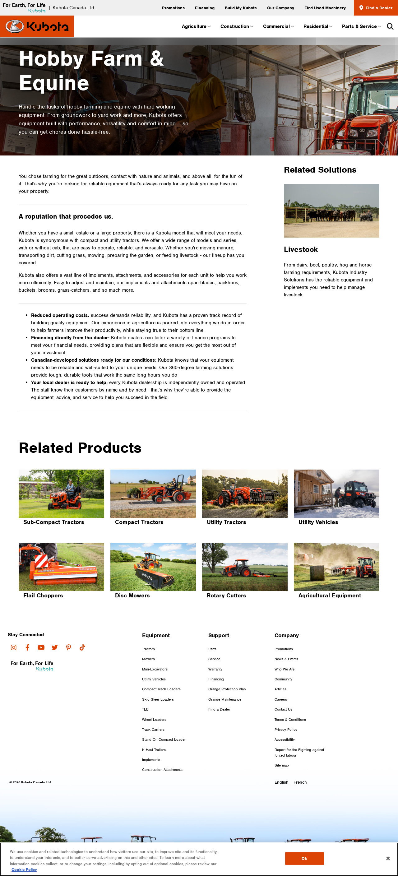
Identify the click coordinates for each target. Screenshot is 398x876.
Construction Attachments (162, 758)
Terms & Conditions (290, 708)
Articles (280, 677)
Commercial (278, 26)
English (282, 770)
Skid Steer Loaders (158, 687)
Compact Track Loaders (161, 677)
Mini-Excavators (155, 657)
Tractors (148, 637)
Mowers (148, 647)
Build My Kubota (241, 8)
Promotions (173, 8)
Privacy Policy (286, 718)
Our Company (280, 8)
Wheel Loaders (154, 708)
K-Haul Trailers (154, 738)
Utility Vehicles (154, 667)
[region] (199, 859)
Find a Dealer (376, 8)
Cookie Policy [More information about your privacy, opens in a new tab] (24, 869)
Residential (317, 26)
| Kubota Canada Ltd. (47, 8)
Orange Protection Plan (227, 677)
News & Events (286, 647)
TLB (145, 698)
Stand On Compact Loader (164, 728)
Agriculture (196, 26)
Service (214, 647)
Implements (151, 748)
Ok (304, 859)
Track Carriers (153, 718)
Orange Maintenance (224, 687)
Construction (236, 26)
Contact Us (283, 698)
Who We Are (284, 657)
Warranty (215, 657)
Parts (212, 637)
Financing (205, 8)
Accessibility (285, 728)
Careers (281, 687)
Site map (282, 754)
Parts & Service (361, 26)
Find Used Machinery (325, 8)
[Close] (388, 858)
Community (283, 667)
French (301, 770)
